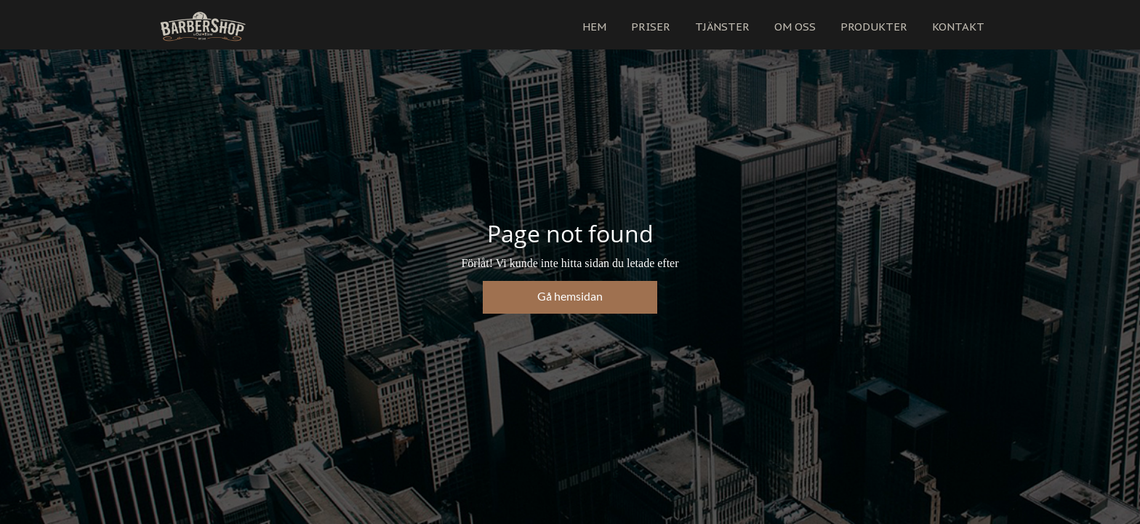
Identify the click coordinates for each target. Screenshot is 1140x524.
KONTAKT (958, 26)
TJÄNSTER (722, 26)
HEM (594, 26)
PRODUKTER (873, 26)
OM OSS (795, 26)
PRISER (650, 26)
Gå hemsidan (570, 296)
